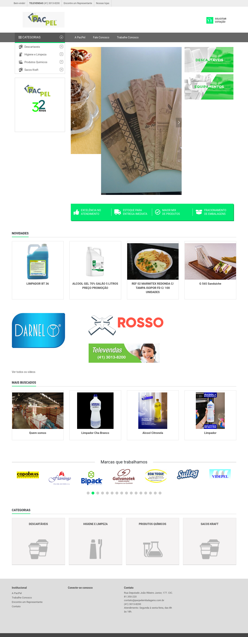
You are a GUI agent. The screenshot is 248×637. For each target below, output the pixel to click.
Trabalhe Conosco (128, 37)
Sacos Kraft (28, 70)
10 (131, 493)
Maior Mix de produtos (167, 212)
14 (150, 493)
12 (140, 493)
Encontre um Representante (78, 3)
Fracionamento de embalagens (211, 212)
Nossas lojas (102, 3)
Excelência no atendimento (87, 212)
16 (160, 493)
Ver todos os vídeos (23, 371)
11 (136, 493)
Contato (16, 606)
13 (145, 493)
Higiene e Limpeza (33, 54)
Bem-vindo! (19, 3)
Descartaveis (29, 47)
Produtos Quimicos (33, 62)
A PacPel (80, 37)
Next (179, 122)
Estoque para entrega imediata (130, 212)
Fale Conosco (101, 37)
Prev (74, 122)
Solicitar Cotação (220, 20)
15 (155, 493)
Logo (43, 20)
